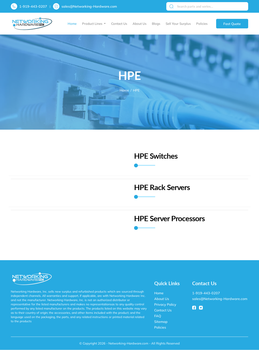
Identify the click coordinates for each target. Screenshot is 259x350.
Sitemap (161, 321)
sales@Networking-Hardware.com (89, 6)
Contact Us (119, 24)
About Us (139, 24)
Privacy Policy (165, 304)
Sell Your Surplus (178, 24)
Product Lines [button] (92, 24)
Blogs (156, 24)
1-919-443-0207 (33, 6)
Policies (201, 24)
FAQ (157, 316)
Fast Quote (232, 24)
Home (72, 24)
